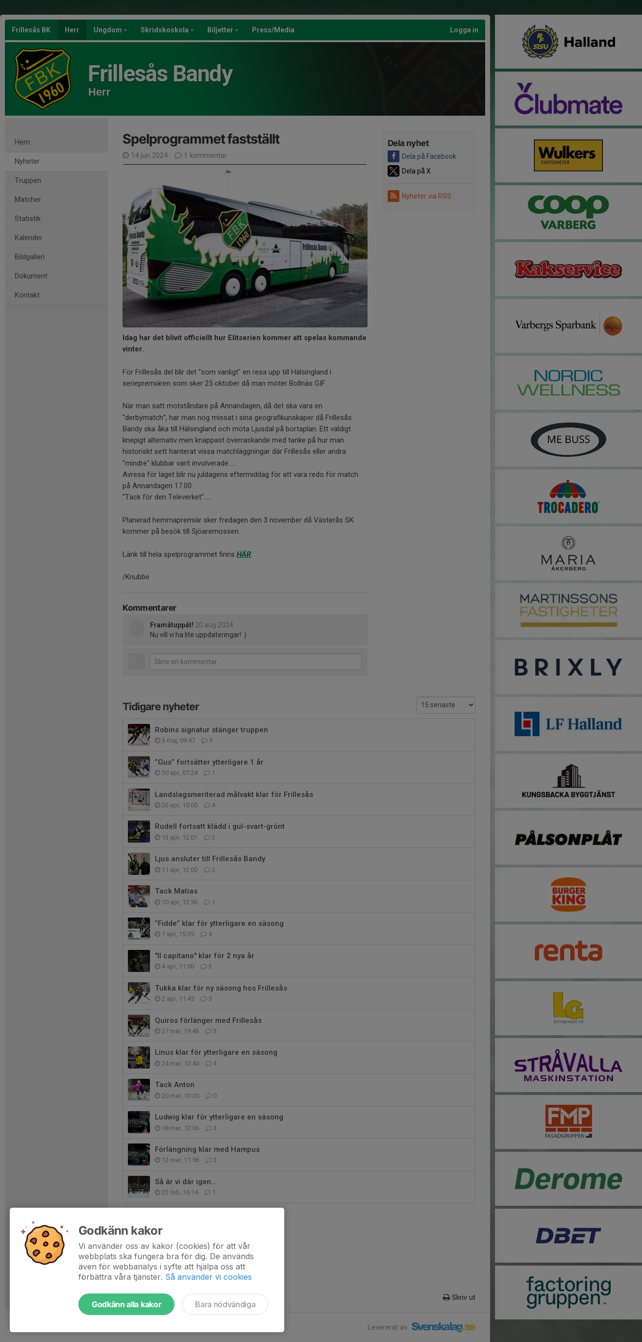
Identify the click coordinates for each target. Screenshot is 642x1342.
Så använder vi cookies (208, 1277)
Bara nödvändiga (225, 1304)
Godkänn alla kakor (126, 1304)
